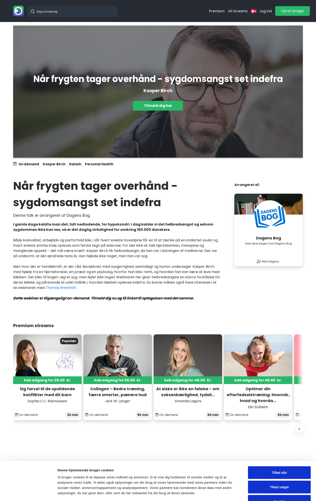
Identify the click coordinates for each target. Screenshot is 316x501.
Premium (216, 11)
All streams (238, 11)
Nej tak (279, 472)
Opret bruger (292, 10)
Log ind (266, 11)
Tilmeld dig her (158, 105)
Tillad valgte (279, 458)
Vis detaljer (228, 492)
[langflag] (253, 11)
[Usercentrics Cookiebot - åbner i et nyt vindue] (28, 492)
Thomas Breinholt (60, 287)
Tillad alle (279, 443)
